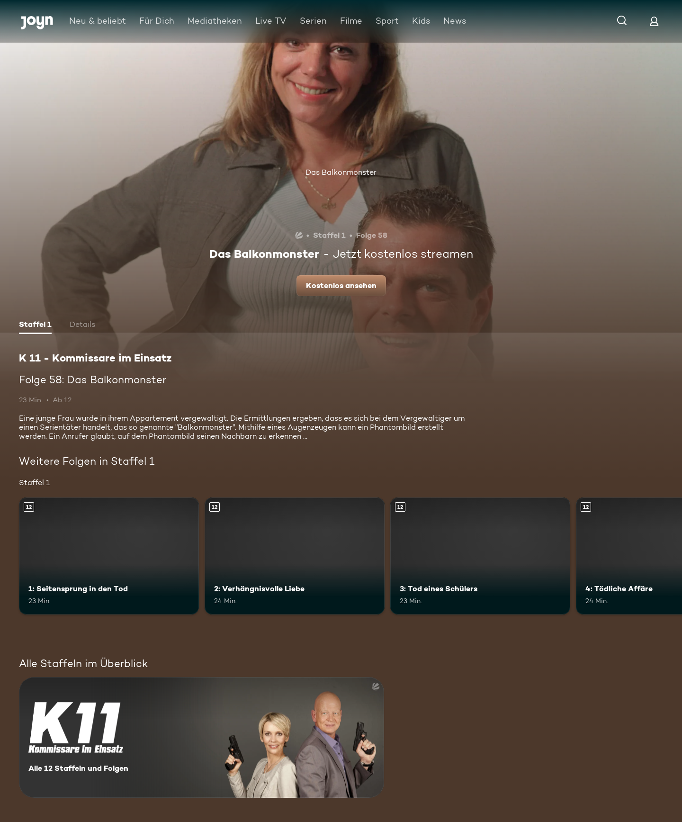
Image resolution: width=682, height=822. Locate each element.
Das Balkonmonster (341, 172)
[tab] (35, 325)
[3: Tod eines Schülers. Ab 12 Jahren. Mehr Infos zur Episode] (480, 555)
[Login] (654, 21)
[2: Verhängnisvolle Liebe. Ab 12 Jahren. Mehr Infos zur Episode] (295, 555)
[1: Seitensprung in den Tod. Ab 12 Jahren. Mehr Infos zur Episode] (109, 555)
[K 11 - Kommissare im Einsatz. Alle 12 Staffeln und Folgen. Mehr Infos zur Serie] (201, 737)
